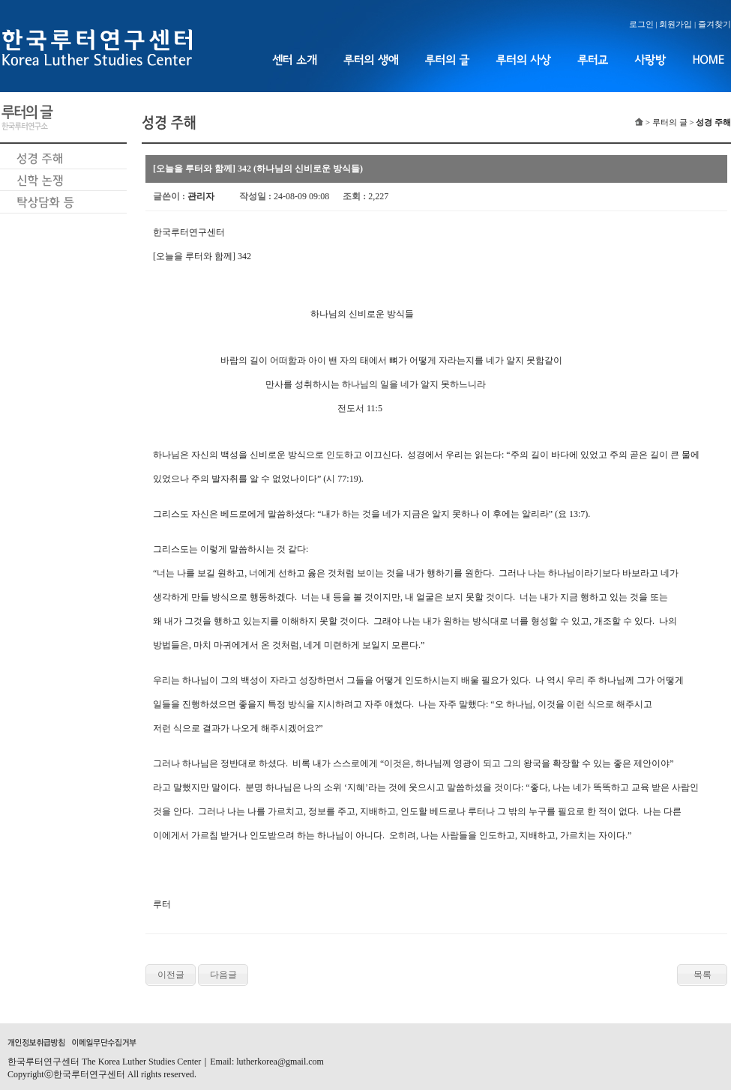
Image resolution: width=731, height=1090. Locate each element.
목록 (703, 974)
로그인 (641, 23)
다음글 (223, 974)
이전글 (170, 974)
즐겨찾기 (714, 23)
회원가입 (675, 23)
